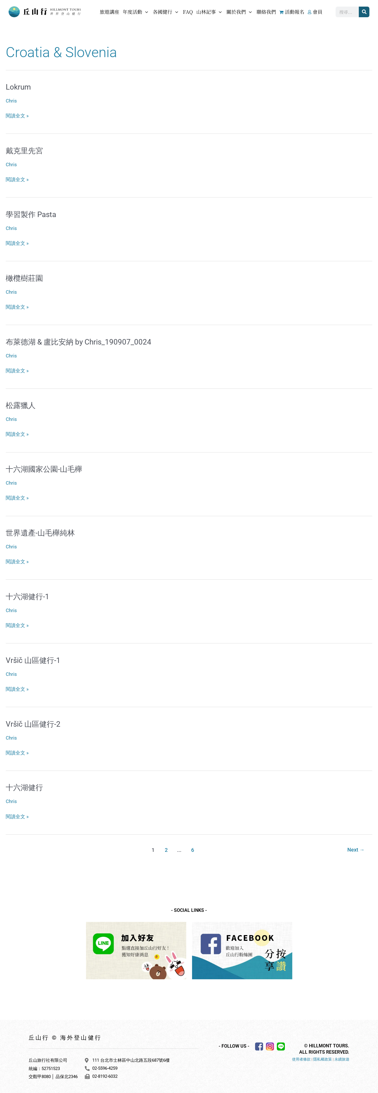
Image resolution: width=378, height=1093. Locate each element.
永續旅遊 (341, 1057)
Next (356, 848)
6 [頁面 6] (192, 848)
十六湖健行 (24, 785)
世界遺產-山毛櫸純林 (40, 531)
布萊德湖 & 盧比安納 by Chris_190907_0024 (78, 341)
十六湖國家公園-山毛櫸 (44, 468)
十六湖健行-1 (27, 595)
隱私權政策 (322, 1057)
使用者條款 (301, 1057)
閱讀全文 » (17, 115)
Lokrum (18, 87)
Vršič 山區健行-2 (33, 722)
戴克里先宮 (24, 150)
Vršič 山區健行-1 (33, 659)
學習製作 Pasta (31, 214)
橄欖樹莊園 (24, 277)
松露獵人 (21, 404)
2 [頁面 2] (165, 848)
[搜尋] (364, 12)
